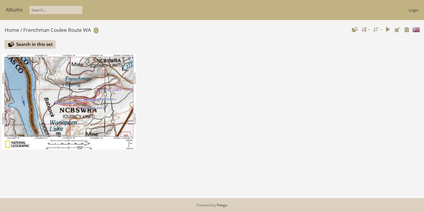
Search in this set (34, 44)
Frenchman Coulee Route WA (57, 29)
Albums (14, 9)
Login (413, 10)
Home (12, 29)
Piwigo (222, 205)
